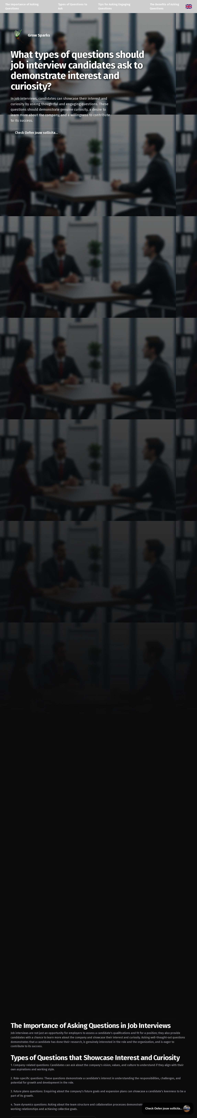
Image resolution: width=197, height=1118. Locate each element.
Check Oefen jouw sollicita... (36, 133)
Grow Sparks (39, 35)
